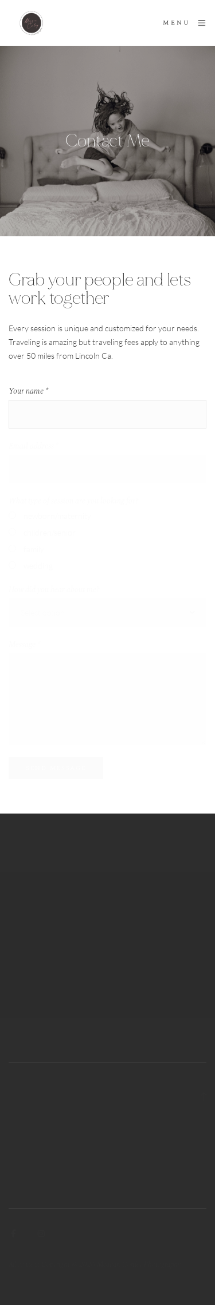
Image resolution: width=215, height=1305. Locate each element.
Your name (28, 391)
